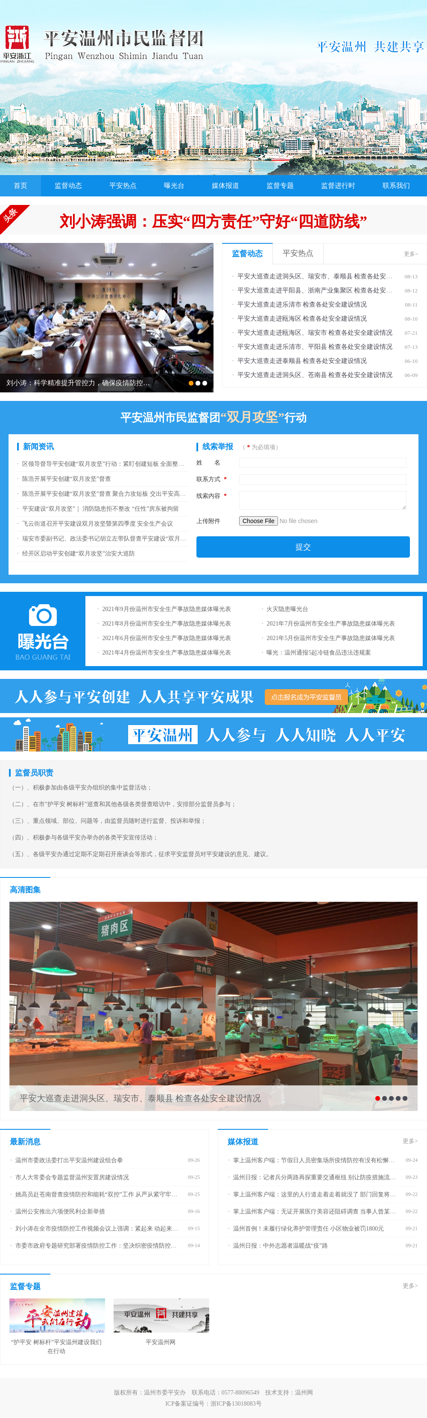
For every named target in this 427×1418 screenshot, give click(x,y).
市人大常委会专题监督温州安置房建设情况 (72, 1177)
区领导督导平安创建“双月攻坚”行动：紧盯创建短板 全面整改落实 (109, 464)
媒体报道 (225, 185)
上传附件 (208, 521)
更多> (411, 254)
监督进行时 (338, 185)
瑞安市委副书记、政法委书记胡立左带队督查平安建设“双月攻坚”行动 (114, 538)
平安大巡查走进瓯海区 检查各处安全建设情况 (302, 318)
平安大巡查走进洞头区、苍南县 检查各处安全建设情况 (315, 374)
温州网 (304, 1392)
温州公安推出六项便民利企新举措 (60, 1211)
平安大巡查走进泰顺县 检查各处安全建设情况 (302, 360)
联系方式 (211, 479)
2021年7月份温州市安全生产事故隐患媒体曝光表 (330, 623)
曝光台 (174, 185)
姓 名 (208, 462)
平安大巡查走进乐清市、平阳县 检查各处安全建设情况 (315, 346)
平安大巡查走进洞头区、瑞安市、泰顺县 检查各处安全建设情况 (327, 276)
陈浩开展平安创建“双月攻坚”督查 (66, 479)
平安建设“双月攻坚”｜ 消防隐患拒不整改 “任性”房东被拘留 (100, 509)
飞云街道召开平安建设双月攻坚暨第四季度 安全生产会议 (97, 523)
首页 (20, 185)
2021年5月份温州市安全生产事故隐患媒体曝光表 (330, 638)
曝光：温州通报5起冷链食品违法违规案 (318, 652)
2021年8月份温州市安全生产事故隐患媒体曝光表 (166, 623)
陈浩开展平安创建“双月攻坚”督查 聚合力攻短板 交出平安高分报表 (110, 494)
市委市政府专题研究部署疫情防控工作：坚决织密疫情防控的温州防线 (108, 1246)
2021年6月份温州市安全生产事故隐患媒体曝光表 (166, 638)
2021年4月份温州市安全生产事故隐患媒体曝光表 (166, 652)
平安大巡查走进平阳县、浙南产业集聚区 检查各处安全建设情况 (327, 290)
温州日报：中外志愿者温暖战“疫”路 (280, 1246)
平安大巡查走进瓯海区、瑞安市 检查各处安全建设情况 (315, 332)
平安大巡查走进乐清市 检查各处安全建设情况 (302, 304)
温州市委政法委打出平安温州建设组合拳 (69, 1160)
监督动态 (68, 185)
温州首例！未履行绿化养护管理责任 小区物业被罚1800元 (308, 1228)
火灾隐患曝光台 (287, 609)
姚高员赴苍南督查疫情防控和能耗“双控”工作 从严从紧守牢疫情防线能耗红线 (117, 1194)
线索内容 (211, 496)
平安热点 (123, 185)
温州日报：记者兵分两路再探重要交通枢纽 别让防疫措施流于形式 (320, 1177)
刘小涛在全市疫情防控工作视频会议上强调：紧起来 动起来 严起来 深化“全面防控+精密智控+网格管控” (152, 1228)
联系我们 (396, 185)
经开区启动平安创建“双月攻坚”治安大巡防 (78, 553)
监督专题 (280, 185)
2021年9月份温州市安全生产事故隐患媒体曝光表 (166, 609)
